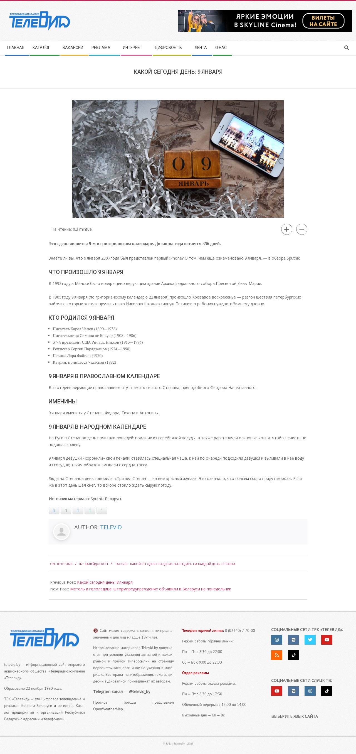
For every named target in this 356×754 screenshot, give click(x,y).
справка (228, 564)
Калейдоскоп (96, 564)
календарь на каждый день (197, 564)
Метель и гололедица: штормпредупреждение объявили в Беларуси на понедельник (150, 589)
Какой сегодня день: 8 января (105, 582)
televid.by (12, 664)
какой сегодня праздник (151, 564)
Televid (111, 527)
